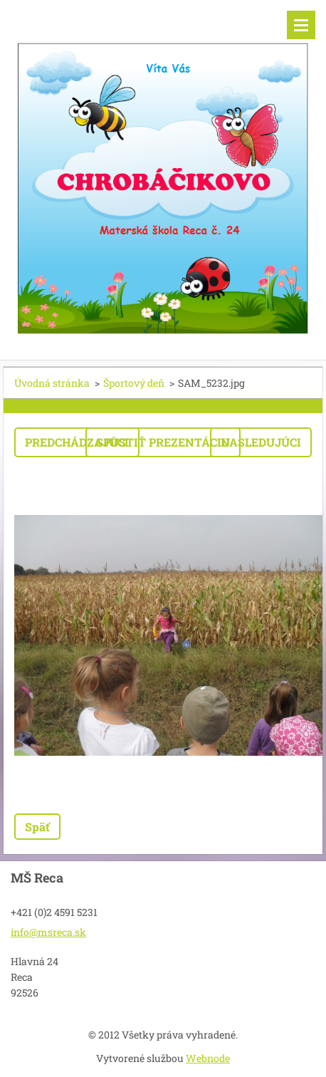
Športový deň (133, 383)
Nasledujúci (261, 442)
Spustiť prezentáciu (163, 442)
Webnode (208, 1058)
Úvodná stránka (52, 383)
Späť (37, 826)
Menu (301, 25)
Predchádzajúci (77, 442)
